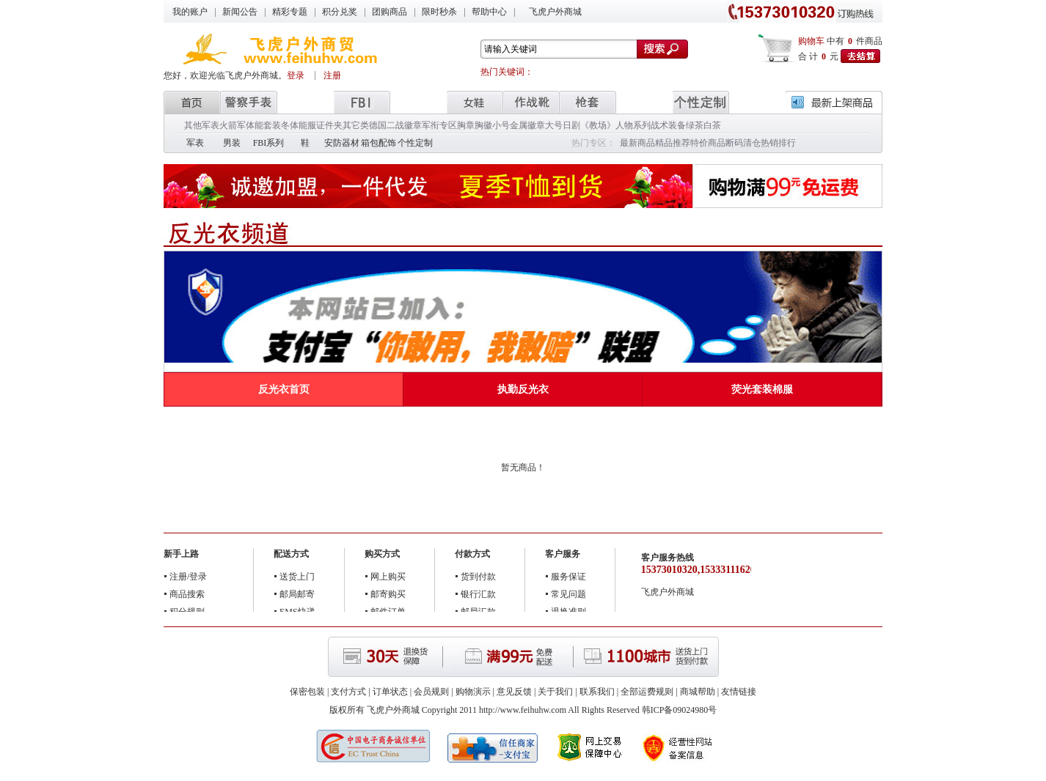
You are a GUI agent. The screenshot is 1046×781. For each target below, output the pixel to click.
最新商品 (637, 143)
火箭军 (232, 125)
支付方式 (348, 691)
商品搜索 (187, 594)
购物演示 (473, 691)
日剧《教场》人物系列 (607, 125)
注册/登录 (188, 576)
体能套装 (263, 125)
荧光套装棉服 (762, 389)
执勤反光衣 (523, 389)
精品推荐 (672, 143)
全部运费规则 (647, 691)
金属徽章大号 (536, 125)
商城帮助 (697, 691)
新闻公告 (239, 12)
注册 (332, 75)
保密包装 (307, 691)
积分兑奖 (339, 12)
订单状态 (390, 691)
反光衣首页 (284, 389)
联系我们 (597, 691)
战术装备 (668, 125)
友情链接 (738, 691)
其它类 (356, 125)
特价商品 (707, 143)
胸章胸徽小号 (483, 125)
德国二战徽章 (395, 125)
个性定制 (415, 143)
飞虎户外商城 (555, 12)
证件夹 (329, 125)
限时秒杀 (439, 12)
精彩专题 (289, 12)
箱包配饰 (378, 143)
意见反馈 (514, 691)
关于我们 (555, 691)
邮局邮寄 (297, 594)
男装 (232, 143)
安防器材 (341, 143)
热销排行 (778, 143)
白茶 (712, 125)
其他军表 (201, 125)
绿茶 (694, 125)
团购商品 (389, 12)
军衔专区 (439, 125)
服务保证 (568, 576)
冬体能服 (298, 125)
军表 (195, 143)
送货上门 (297, 576)
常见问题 (568, 594)
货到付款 (478, 576)
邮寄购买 (388, 594)
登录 (297, 75)
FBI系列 (269, 143)
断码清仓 (743, 143)
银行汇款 (478, 594)
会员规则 (431, 691)
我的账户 (190, 12)
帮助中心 (489, 12)
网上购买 (388, 576)
